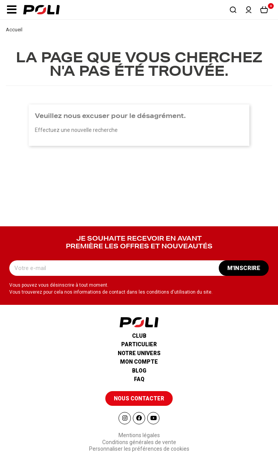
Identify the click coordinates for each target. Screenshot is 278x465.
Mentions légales (139, 435)
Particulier (139, 344)
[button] (11, 9)
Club (139, 336)
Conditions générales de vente (139, 442)
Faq (139, 379)
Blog (139, 371)
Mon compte (139, 362)
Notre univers (139, 353)
